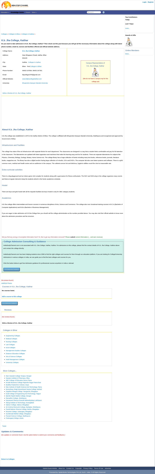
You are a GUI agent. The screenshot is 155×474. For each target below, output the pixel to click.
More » (34, 12)
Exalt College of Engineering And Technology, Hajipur (23, 394)
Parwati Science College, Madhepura (18, 416)
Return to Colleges (7, 459)
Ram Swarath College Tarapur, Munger (18, 376)
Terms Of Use (98, 468)
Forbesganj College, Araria (14, 418)
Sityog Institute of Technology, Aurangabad (20, 402)
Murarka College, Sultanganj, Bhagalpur (19, 411)
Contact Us (70, 468)
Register (151, 2)
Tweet (4, 426)
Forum (28, 12)
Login (144, 2)
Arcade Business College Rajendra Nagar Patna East (23, 382)
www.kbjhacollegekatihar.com (32, 79)
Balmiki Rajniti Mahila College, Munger (18, 396)
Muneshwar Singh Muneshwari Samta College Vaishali (24, 389)
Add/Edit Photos (6, 283)
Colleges (4, 34)
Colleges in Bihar (14, 34)
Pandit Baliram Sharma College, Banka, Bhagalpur (22, 409)
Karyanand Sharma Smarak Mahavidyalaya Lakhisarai (24, 400)
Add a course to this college (12, 296)
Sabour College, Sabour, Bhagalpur (17, 405)
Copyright (78, 468)
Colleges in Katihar (28, 34)
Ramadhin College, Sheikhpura (16, 398)
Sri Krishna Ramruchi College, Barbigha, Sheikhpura (23, 407)
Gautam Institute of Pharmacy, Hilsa (17, 378)
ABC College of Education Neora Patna (19, 380)
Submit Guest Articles (50, 468)
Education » (5, 12)
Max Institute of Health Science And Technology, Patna (24, 387)
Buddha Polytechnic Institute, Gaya (17, 385)
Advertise (108, 468)
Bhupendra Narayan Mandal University (35, 83)
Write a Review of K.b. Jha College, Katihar (17, 93)
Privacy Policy (88, 468)
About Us (62, 468)
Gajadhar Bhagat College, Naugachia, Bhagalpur (22, 391)
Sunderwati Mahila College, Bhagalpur (18, 414)
